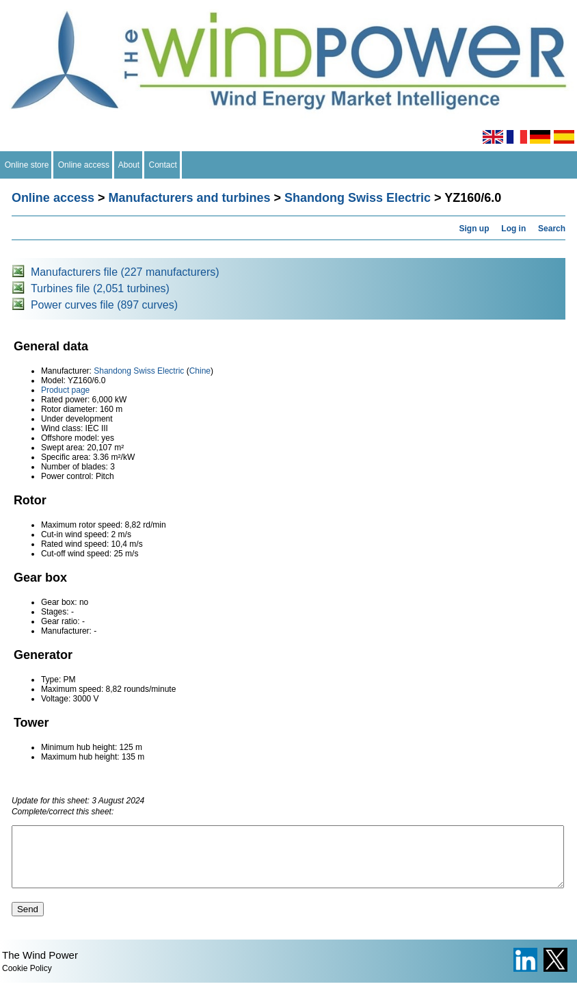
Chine (200, 371)
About (129, 165)
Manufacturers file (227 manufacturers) (125, 272)
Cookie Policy (27, 980)
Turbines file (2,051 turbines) (100, 288)
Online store (26, 165)
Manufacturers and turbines (189, 198)
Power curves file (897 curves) (104, 305)
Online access (83, 165)
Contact (163, 165)
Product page (65, 390)
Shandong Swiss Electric (357, 198)
